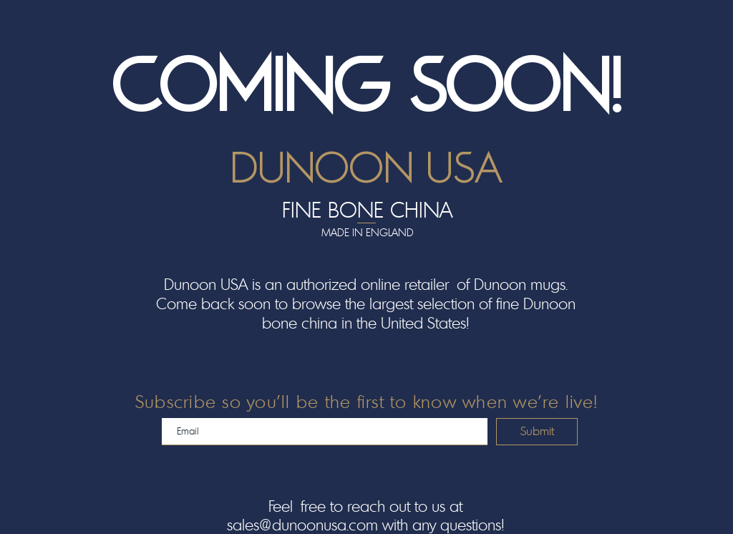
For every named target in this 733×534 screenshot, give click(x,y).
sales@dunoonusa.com (302, 524)
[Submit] (537, 431)
